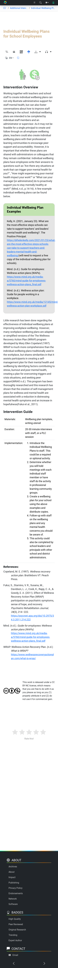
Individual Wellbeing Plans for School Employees (43, 8)
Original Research (17, 929)
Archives (13, 866)
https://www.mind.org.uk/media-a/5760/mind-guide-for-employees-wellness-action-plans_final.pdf (26, 280)
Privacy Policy (15, 888)
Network (13, 898)
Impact (12, 877)
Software (13, 904)
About (11, 872)
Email (15, 955)
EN (10, 58)
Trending (13, 935)
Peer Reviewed (16, 924)
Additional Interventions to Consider (19, 8)
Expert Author (15, 940)
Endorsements (16, 893)
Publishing (14, 882)
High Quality (15, 919)
